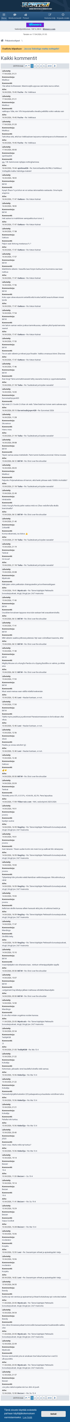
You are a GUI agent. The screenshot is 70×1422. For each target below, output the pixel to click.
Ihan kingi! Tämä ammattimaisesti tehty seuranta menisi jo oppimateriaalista (34, 379)
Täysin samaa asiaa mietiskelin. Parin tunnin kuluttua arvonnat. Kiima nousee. (34, 455)
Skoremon (6, 423)
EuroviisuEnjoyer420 (10, 398)
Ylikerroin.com (24, 802)
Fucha (20, 92)
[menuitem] (15, 16)
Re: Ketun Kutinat (33, 199)
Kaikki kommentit (19, 58)
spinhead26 (7, 156)
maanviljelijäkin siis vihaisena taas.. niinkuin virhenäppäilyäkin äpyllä (30, 965)
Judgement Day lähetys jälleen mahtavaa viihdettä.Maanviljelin (28, 990)
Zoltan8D (6, 527)
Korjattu (5, 1246)
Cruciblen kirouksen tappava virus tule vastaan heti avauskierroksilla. (31, 613)
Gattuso (21, 199)
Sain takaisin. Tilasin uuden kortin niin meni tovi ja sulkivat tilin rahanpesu (32, 849)
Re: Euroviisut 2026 (46, 410)
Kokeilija (5, 1063)
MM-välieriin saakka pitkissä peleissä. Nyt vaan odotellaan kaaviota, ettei (32, 638)
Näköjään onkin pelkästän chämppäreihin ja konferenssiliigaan (28, 584)
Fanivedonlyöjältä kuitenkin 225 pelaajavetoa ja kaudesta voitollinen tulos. (33, 1094)
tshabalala (6, 499)
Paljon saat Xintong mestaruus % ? (16, 244)
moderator (6, 1240)
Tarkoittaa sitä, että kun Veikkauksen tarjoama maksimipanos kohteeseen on (34, 137)
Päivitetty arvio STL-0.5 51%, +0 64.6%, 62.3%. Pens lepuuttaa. (27, 796)
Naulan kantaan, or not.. (33, 697)
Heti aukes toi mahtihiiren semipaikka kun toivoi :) (23, 218)
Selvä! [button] (53, 1414)
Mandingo (6, 930)
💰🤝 (4, 770)
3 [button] (37, 66)
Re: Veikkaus (30, 92)
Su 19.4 (29, 1176)
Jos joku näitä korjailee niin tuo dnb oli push (20, 1387)
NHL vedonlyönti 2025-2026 (44, 802)
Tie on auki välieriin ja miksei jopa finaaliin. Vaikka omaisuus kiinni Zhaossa (33, 354)
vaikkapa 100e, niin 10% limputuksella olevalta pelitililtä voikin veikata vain (33, 111)
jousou (5, 815)
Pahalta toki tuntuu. (10, 1119)
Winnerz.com (49, 29)
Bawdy (5, 1291)
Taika (19, 385)
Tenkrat (5, 553)
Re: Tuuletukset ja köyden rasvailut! (39, 385)
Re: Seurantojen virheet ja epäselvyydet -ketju (42, 1252)
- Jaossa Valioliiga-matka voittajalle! (40, 48)
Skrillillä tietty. (7, 936)
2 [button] (35, 66)
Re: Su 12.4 (31, 1393)
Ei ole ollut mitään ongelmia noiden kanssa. (20, 1015)
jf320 (4, 1139)
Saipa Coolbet (8, 1221)
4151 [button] (50, 66)
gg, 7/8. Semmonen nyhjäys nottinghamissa (20, 162)
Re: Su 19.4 (31, 1201)
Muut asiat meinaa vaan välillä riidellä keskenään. (22, 691)
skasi (4, 739)
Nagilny (21, 827)
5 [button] (43, 66)
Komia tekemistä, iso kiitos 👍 (15, 534)
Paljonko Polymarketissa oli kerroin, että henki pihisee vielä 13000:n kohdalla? (34, 480)
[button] (27, 66)
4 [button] (40, 66)
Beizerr (5, 1164)
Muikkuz (5, 80)
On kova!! (6, 559)
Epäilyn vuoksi (8, 821)
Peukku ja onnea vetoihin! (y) (14, 745)
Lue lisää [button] (27, 1417)
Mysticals (6, 578)
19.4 (4, 1170)
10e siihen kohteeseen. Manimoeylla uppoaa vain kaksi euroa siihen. (31, 86)
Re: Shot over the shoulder (35, 461)
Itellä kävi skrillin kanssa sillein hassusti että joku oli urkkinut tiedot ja (31, 908)
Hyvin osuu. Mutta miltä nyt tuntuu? (16, 1145)
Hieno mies (7, 430)
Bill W (4, 184)
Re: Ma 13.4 (33, 1050)
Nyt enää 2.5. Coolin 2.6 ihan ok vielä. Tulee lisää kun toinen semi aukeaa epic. (34, 404)
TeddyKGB (6, 1037)
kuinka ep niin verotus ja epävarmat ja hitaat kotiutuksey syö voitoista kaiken (34, 1297)
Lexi (19, 697)
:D (3, 1043)
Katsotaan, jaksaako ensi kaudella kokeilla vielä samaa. (25, 1069)
